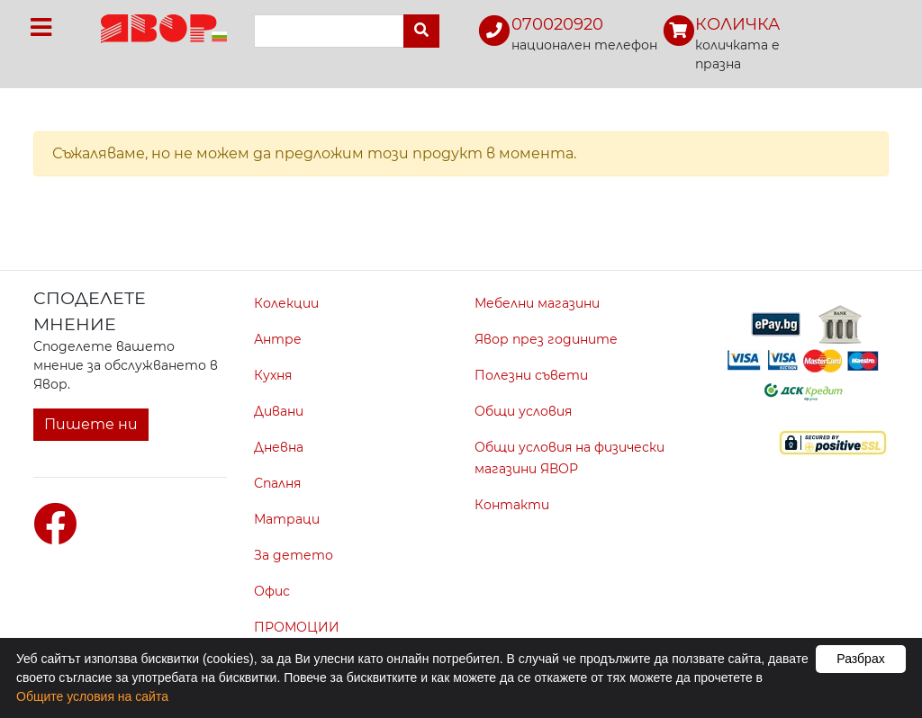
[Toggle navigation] (41, 27)
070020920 (557, 24)
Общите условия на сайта (92, 696)
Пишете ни (91, 424)
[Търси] (421, 31)
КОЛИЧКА (737, 24)
